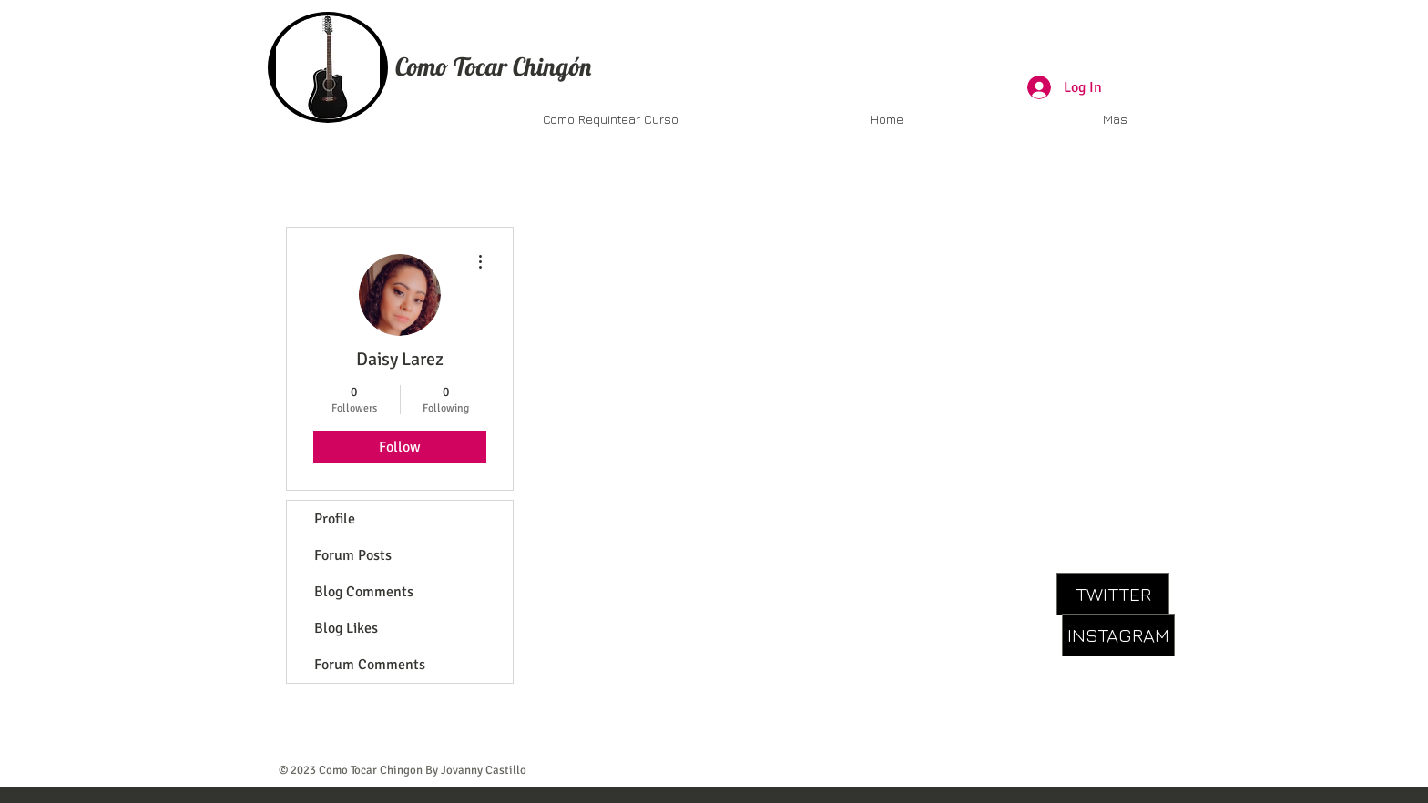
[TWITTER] (1112, 594)
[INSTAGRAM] (1118, 635)
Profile (334, 519)
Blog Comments (363, 592)
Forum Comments (369, 665)
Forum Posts (353, 555)
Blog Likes (346, 628)
